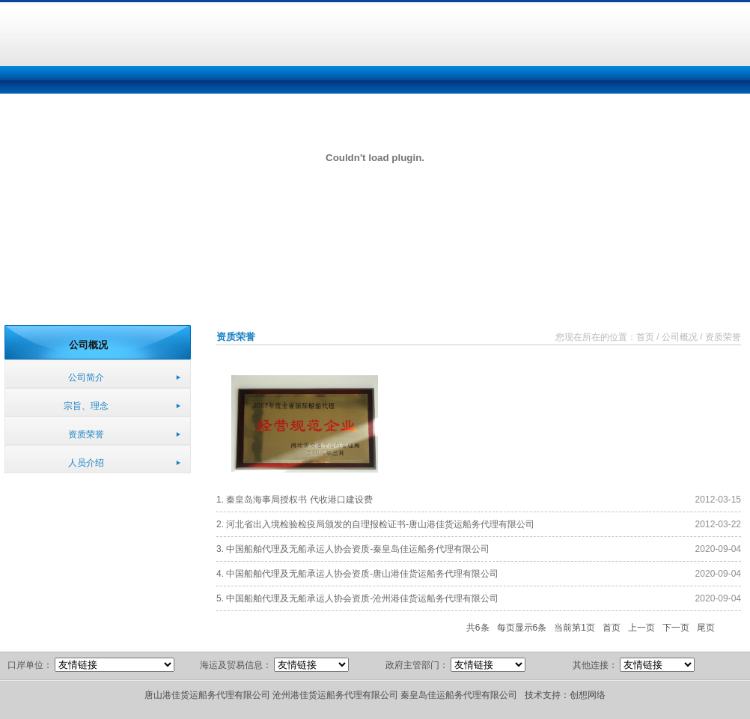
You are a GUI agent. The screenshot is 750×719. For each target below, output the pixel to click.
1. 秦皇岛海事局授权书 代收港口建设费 (294, 499)
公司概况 (680, 337)
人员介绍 (86, 463)
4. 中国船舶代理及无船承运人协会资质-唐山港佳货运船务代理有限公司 (357, 573)
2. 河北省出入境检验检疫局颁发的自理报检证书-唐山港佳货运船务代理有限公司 (375, 524)
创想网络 (588, 695)
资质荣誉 (86, 434)
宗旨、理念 (86, 406)
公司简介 (86, 377)
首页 (645, 337)
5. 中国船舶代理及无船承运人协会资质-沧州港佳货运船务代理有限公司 (357, 598)
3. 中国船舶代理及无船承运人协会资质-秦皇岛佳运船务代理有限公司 (353, 549)
